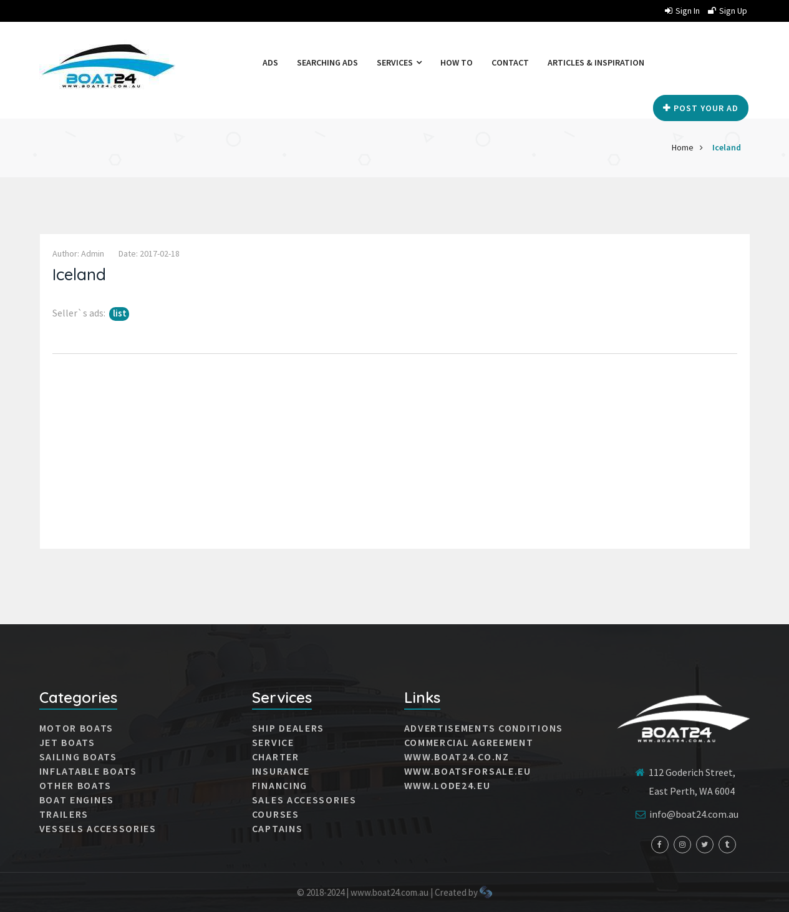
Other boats (75, 785)
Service (273, 742)
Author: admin (78, 253)
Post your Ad (700, 108)
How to (456, 62)
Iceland (726, 147)
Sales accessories (304, 799)
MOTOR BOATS (76, 727)
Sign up (727, 10)
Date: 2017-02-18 (149, 253)
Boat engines (76, 799)
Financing (279, 785)
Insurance (281, 770)
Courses (275, 813)
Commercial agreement (469, 742)
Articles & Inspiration (596, 62)
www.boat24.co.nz (457, 756)
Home (683, 147)
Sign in (682, 10)
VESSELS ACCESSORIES (98, 828)
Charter (275, 756)
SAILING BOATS (78, 756)
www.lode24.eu (447, 785)
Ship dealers (288, 727)
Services (399, 62)
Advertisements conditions (484, 727)
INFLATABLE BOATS (88, 770)
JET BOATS (67, 742)
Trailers (64, 813)
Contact (510, 62)
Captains (277, 828)
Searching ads (327, 62)
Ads (270, 62)
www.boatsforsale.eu (467, 770)
